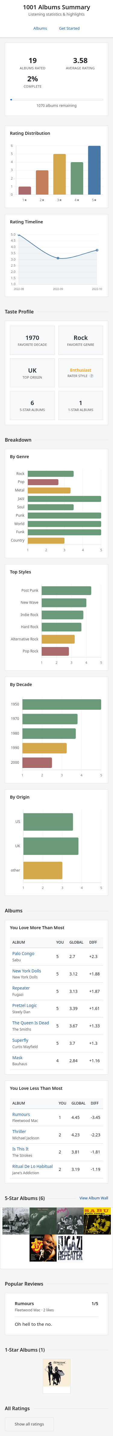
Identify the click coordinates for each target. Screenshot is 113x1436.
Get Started (69, 28)
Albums (40, 28)
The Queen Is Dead (30, 1023)
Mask (17, 1057)
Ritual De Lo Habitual (32, 1166)
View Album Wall (94, 1198)
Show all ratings (29, 1424)
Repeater (21, 988)
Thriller (19, 1131)
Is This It (20, 1149)
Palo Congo (23, 953)
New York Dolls (26, 971)
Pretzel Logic (24, 1005)
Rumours (21, 1114)
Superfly (20, 1040)
